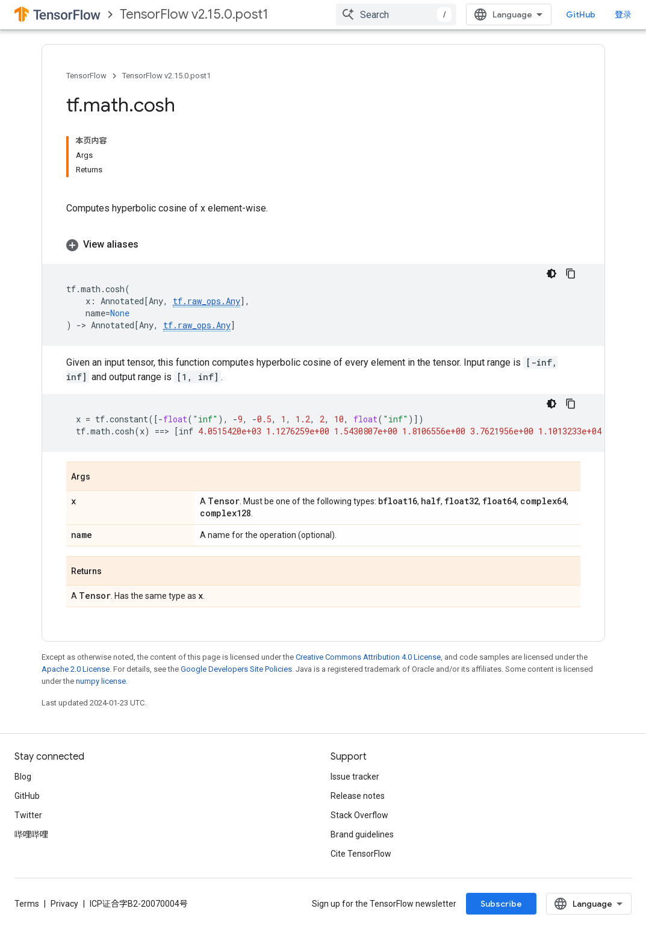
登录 (623, 14)
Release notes (358, 796)
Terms (26, 904)
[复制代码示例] (570, 273)
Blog (22, 776)
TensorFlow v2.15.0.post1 (194, 14)
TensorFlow (86, 75)
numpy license (101, 681)
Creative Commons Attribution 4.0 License (368, 657)
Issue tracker (355, 776)
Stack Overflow (359, 815)
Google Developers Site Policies (236, 669)
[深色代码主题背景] (551, 273)
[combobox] (396, 14)
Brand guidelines (362, 834)
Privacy (64, 904)
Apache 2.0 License (76, 669)
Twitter (28, 815)
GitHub (580, 14)
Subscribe (501, 903)
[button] (323, 244)
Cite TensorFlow (361, 854)
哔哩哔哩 (31, 834)
